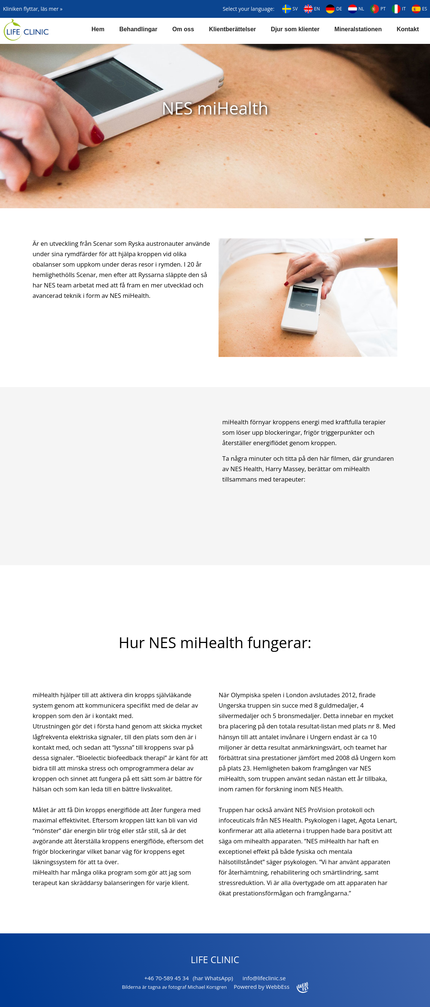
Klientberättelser (232, 29)
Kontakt (407, 29)
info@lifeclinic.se (264, 978)
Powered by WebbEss (271, 986)
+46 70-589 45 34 (166, 978)
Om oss (183, 29)
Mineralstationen (358, 29)
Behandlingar (138, 29)
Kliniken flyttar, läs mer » (33, 8)
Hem (98, 29)
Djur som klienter (295, 29)
